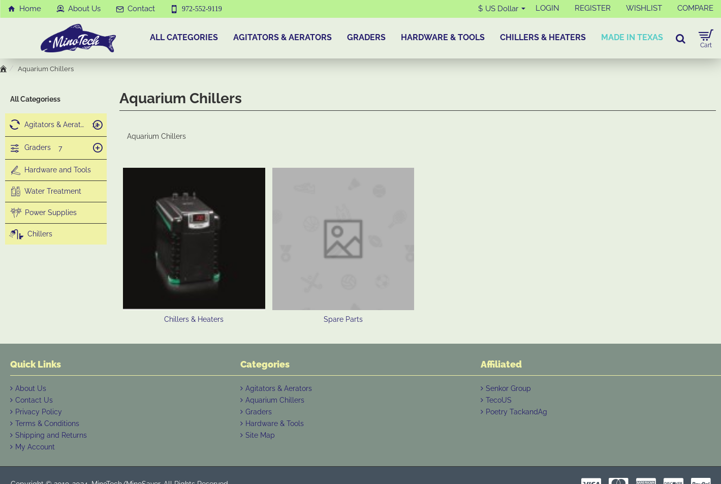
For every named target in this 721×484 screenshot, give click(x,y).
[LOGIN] (547, 8)
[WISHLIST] (644, 8)
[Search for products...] (680, 38)
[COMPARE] (695, 8)
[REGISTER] (592, 8)
